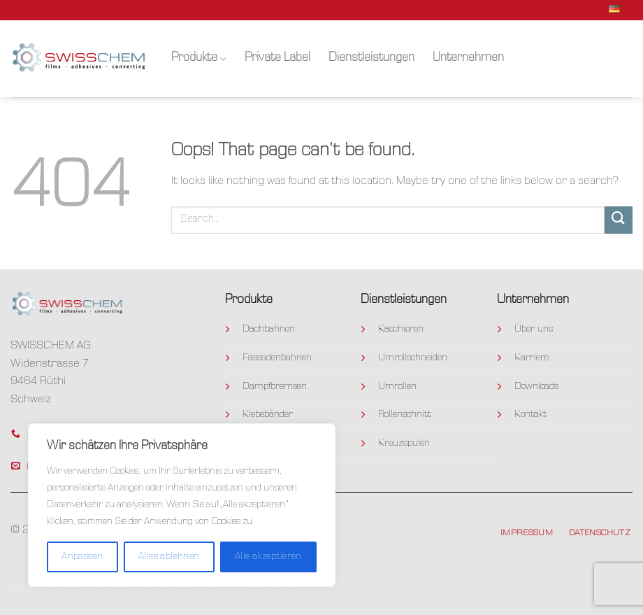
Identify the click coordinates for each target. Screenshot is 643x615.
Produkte (198, 59)
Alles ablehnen (169, 557)
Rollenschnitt (404, 415)
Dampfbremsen (275, 387)
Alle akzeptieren (268, 557)
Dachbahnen (269, 329)
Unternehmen (468, 58)
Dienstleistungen (371, 58)
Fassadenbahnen (277, 358)
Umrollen (397, 387)
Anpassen (82, 557)
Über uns (533, 329)
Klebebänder (268, 415)
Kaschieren (401, 329)
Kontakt (530, 415)
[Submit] (619, 220)
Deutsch (604, 10)
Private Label (277, 58)
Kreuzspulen (404, 443)
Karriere (531, 358)
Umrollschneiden (412, 358)
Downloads (536, 387)
